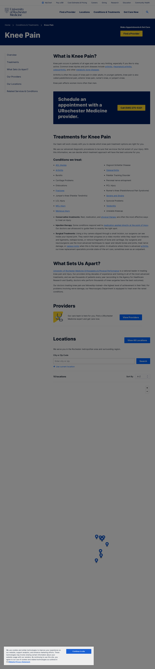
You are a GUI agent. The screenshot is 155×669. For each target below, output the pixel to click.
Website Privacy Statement (19, 662)
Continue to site (79, 651)
